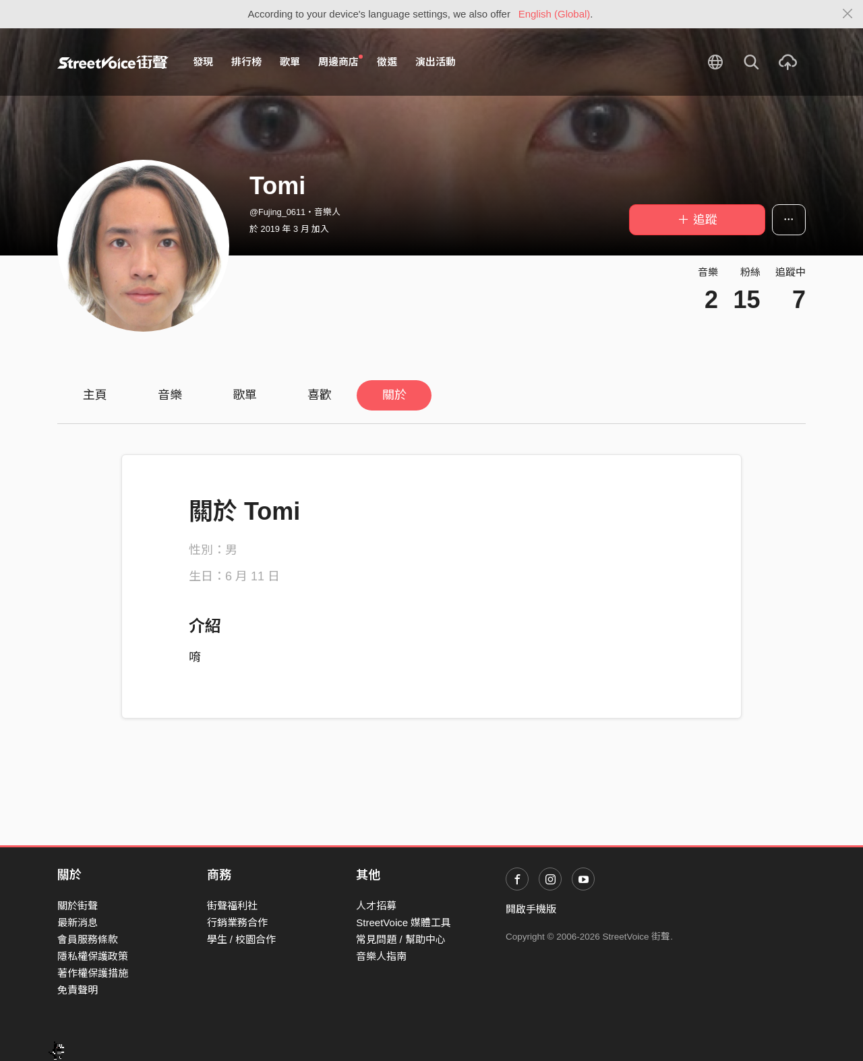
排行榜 (246, 61)
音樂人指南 (381, 956)
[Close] (848, 14)
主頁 (95, 395)
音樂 (170, 395)
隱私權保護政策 (92, 956)
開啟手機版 (531, 909)
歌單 (290, 61)
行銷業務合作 (237, 922)
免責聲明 (77, 990)
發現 (203, 61)
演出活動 (435, 61)
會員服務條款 (87, 939)
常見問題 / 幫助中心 (401, 939)
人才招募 (376, 905)
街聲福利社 (232, 905)
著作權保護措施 (92, 973)
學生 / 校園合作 (241, 939)
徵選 (387, 61)
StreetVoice (113, 62)
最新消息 (77, 922)
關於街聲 (77, 905)
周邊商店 (340, 61)
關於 (394, 395)
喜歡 (319, 395)
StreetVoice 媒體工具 (403, 922)
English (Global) (554, 14)
